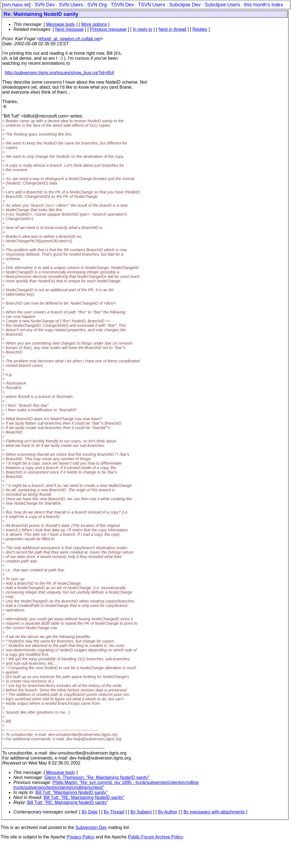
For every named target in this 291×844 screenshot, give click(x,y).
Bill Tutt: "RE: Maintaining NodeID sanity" (84, 797)
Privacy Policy (80, 837)
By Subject (140, 812)
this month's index (263, 5)
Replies (199, 29)
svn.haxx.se (16, 5)
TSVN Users (151, 5)
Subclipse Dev (184, 5)
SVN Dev (45, 5)
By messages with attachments (214, 812)
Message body (60, 24)
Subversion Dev (91, 827)
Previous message (108, 29)
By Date (89, 812)
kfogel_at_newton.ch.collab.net (70, 38)
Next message (69, 29)
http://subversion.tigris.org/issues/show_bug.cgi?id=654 (59, 72)
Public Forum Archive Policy (155, 837)
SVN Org (97, 5)
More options (94, 24)
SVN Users (71, 5)
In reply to (142, 29)
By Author (167, 812)
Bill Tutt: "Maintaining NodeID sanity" (71, 792)
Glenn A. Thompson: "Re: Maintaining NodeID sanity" (96, 777)
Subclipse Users (222, 5)
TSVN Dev (122, 5)
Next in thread (172, 29)
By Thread (114, 812)
